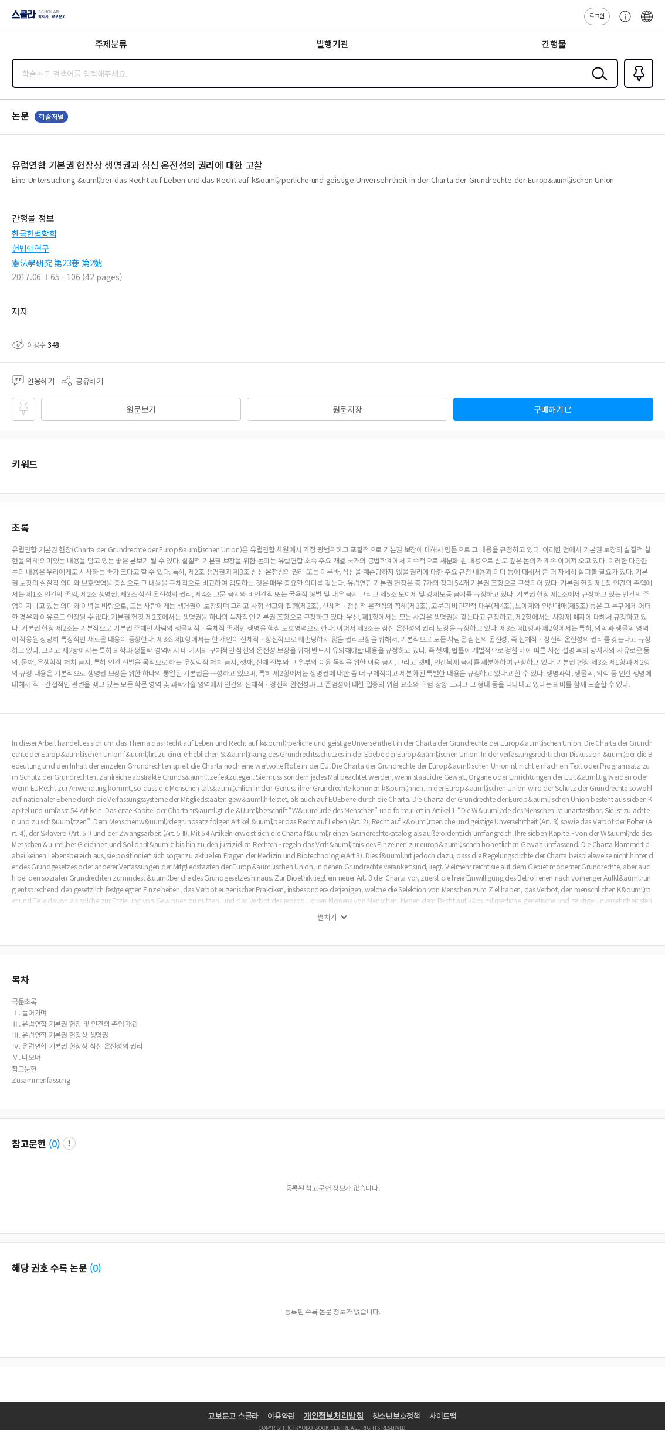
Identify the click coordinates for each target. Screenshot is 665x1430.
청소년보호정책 (396, 1415)
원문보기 (141, 409)
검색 (597, 82)
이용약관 (281, 1415)
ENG (646, 22)
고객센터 (622, 22)
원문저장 (347, 409)
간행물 (554, 44)
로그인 (597, 15)
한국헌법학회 (34, 233)
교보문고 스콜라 (233, 1415)
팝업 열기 (69, 1143)
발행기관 (333, 44)
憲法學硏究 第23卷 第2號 (57, 263)
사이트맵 (443, 1415)
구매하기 (549, 409)
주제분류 (111, 44)
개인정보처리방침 (334, 1415)
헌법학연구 (30, 248)
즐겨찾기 (636, 87)
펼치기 (327, 917)
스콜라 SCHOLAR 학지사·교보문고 (35, 18)
